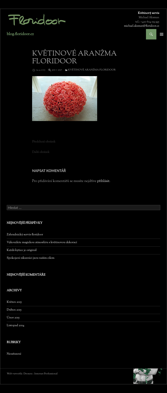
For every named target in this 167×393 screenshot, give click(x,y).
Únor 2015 (13, 318)
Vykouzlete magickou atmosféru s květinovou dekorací (42, 242)
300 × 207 (57, 70)
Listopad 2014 (15, 325)
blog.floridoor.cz (20, 34)
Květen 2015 (14, 302)
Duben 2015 (14, 310)
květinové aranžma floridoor (92, 70)
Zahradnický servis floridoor (25, 235)
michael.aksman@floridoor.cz (141, 26)
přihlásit (103, 181)
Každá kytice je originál (22, 250)
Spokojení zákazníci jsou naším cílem (30, 258)
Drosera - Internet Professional (41, 374)
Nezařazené (14, 354)
